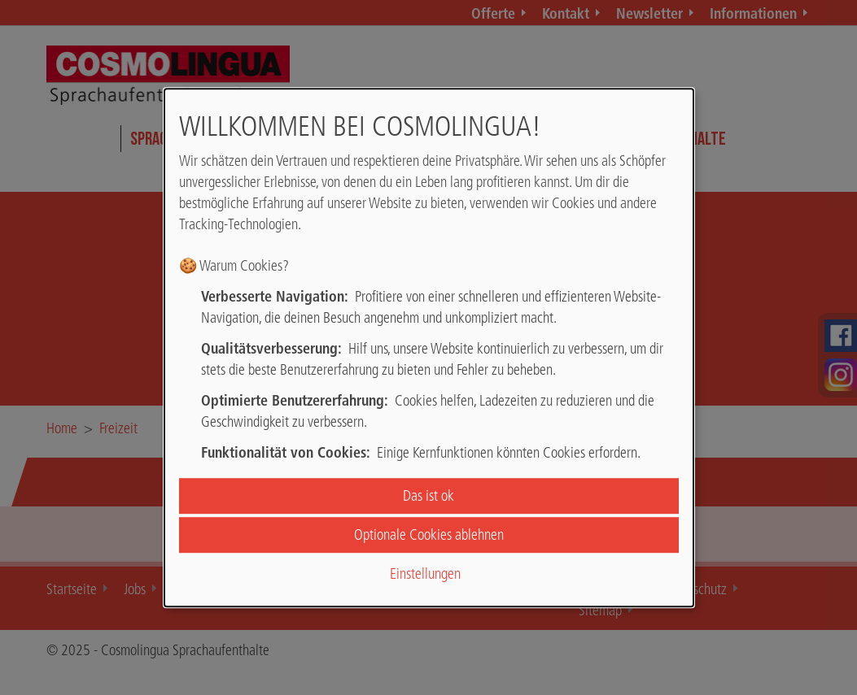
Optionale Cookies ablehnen (429, 534)
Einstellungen (425, 574)
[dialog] (428, 348)
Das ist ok (428, 495)
